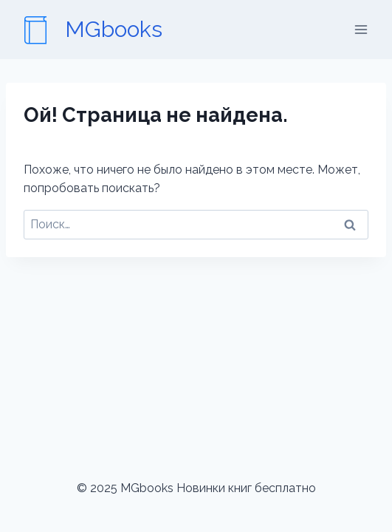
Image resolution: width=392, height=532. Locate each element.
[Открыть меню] (360, 29)
